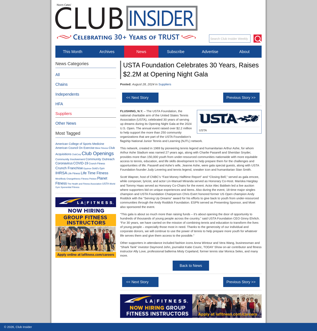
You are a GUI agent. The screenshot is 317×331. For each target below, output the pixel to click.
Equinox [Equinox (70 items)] (87, 168)
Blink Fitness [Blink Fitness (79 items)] (101, 148)
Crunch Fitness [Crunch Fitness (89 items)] (97, 163)
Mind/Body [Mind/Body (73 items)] (60, 179)
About (244, 51)
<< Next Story (137, 98)
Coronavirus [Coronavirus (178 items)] (64, 163)
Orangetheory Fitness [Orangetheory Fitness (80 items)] (78, 179)
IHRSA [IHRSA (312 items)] (61, 173)
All (57, 74)
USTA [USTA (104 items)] (105, 183)
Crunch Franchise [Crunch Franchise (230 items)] (69, 168)
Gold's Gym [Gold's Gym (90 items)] (98, 168)
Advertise (210, 51)
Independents (67, 94)
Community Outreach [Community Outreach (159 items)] (100, 159)
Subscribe (175, 51)
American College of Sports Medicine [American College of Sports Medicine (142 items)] (79, 143)
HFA (59, 104)
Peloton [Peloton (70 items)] (93, 179)
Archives (107, 51)
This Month (72, 51)
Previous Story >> (241, 98)
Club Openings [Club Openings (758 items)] (98, 153)
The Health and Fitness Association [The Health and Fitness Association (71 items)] (84, 184)
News (141, 51)
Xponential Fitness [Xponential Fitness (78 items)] (70, 187)
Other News (65, 123)
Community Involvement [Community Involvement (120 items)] (70, 159)
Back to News (191, 266)
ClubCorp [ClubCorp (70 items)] (76, 154)
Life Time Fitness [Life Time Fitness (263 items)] (94, 173)
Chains (61, 84)
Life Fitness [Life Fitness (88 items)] (74, 173)
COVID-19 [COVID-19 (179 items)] (80, 163)
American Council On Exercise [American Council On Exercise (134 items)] (75, 147)
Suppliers (164, 84)
